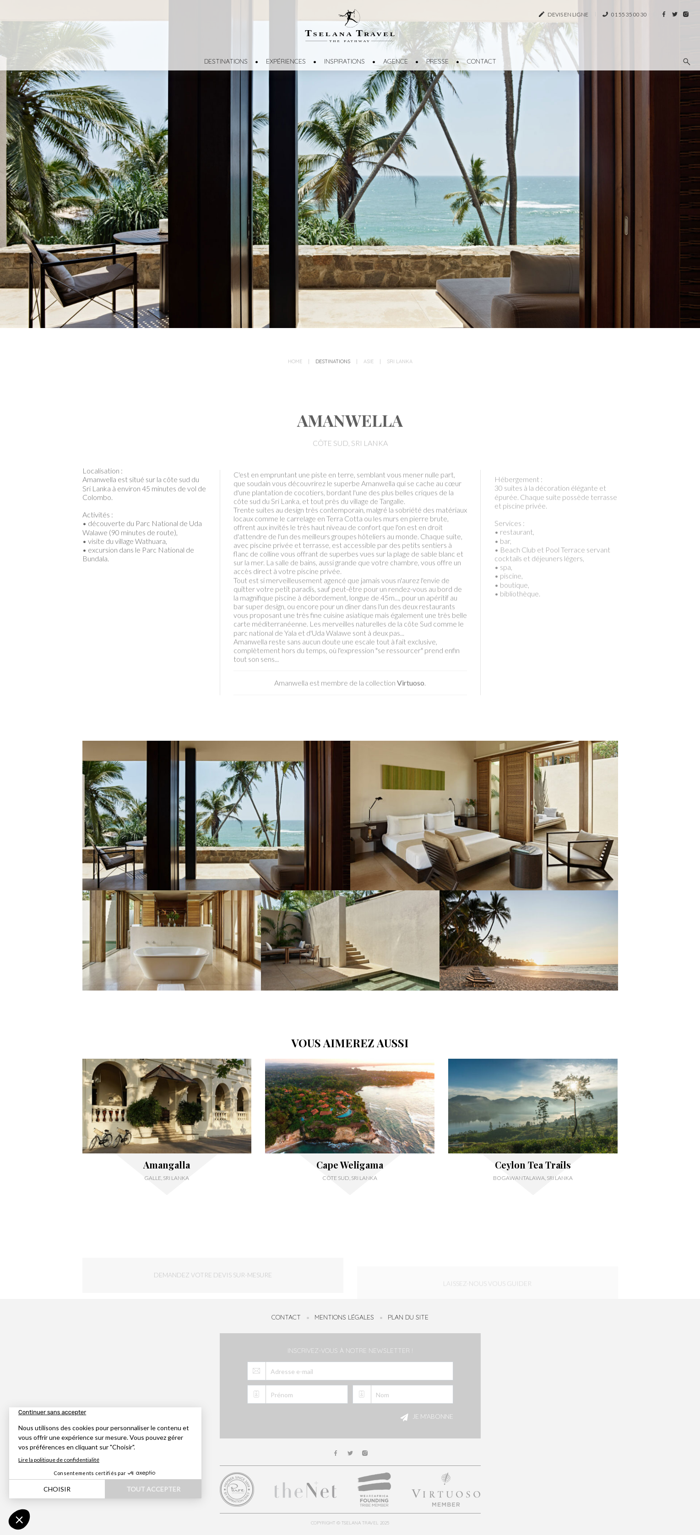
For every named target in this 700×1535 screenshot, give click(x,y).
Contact (481, 61)
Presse (437, 61)
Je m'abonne (425, 1417)
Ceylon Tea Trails (533, 1164)
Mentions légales (344, 1317)
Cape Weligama (349, 1164)
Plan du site (408, 1317)
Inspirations (344, 61)
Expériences (286, 61)
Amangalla (166, 1164)
